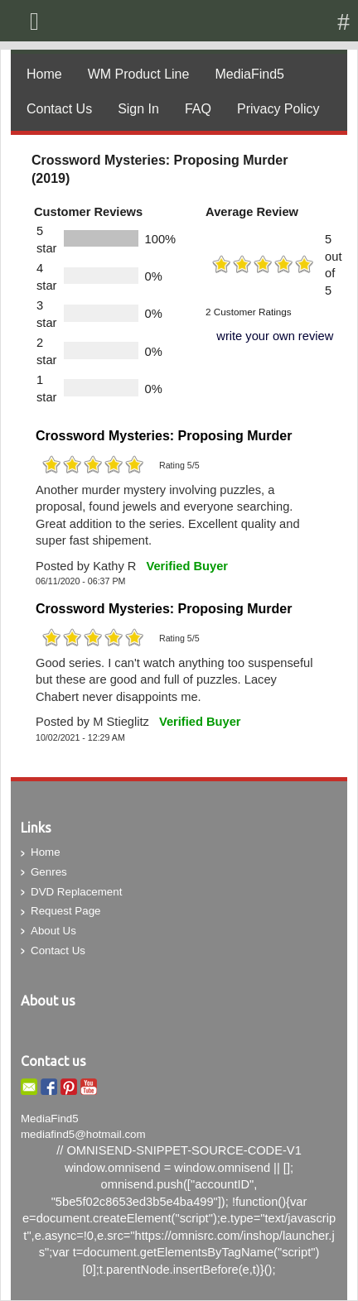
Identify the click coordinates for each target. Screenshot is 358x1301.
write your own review (274, 336)
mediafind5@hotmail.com (83, 1134)
